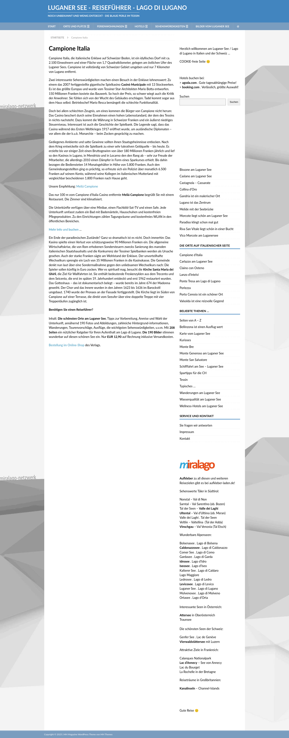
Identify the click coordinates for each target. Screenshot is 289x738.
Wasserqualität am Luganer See (200, 399)
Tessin (184, 379)
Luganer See (188, 588)
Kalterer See (188, 570)
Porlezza (185, 288)
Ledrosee (186, 579)
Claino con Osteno (192, 268)
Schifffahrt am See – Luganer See (201, 366)
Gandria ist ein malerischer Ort (200, 196)
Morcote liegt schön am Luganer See (204, 215)
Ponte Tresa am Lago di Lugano (200, 281)
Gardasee (186, 556)
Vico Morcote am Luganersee (199, 235)
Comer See (187, 552)
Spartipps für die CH (193, 373)
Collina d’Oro (188, 189)
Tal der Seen (188, 508)
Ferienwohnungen (110, 26)
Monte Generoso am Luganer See (202, 353)
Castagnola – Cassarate (195, 183)
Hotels (140, 26)
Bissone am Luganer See (195, 169)
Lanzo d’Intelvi (189, 274)
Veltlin (184, 522)
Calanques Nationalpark (195, 658)
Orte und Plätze (74, 26)
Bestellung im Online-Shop (66, 345)
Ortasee (185, 597)
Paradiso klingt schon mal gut (199, 222)
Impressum (187, 432)
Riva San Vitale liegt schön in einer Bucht (206, 229)
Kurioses (185, 340)
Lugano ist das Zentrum (195, 202)
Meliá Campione (87, 186)
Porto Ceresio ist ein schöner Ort (201, 294)
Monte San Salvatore (193, 359)
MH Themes (106, 734)
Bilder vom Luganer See (212, 26)
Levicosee (186, 584)
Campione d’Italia (191, 255)
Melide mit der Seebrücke (196, 209)
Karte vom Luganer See (195, 333)
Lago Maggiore (189, 575)
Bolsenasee (187, 543)
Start (52, 26)
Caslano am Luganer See (196, 176)
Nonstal (185, 499)
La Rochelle (187, 672)
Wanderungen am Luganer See (200, 393)
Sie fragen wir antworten (196, 425)
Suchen (184, 96)
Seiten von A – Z (190, 320)
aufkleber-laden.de (221, 483)
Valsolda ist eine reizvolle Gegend (202, 301)
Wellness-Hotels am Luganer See (201, 406)
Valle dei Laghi (189, 517)
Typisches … (188, 386)
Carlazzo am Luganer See (196, 261)
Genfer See (187, 637)
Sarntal (184, 504)
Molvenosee (188, 593)
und (64, 229)
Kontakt (185, 438)
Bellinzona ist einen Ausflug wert (201, 327)
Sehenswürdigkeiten (170, 26)
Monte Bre (187, 346)
